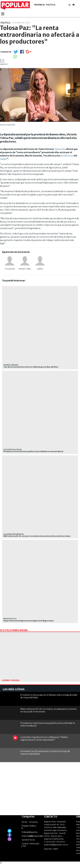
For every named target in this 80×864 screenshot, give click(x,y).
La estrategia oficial (12, 449)
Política (50, 5)
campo (3, 159)
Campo (40, 269)
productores (66, 155)
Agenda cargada (10, 365)
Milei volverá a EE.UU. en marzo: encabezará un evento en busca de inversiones (37, 536)
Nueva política (9, 619)
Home (24, 822)
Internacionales (36, 836)
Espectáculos (27, 836)
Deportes (33, 832)
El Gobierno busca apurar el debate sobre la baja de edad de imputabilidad (48, 696)
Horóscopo (34, 843)
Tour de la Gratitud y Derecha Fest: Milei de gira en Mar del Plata (30, 367)
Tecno (32, 840)
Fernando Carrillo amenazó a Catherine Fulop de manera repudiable (45, 752)
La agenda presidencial (13, 534)
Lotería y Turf (24, 844)
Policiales (26, 832)
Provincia (39, 5)
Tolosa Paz (59, 149)
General (25, 840)
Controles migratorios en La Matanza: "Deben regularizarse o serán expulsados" (44, 738)
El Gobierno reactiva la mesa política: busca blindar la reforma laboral (33, 451)
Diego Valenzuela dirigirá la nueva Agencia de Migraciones (28, 621)
